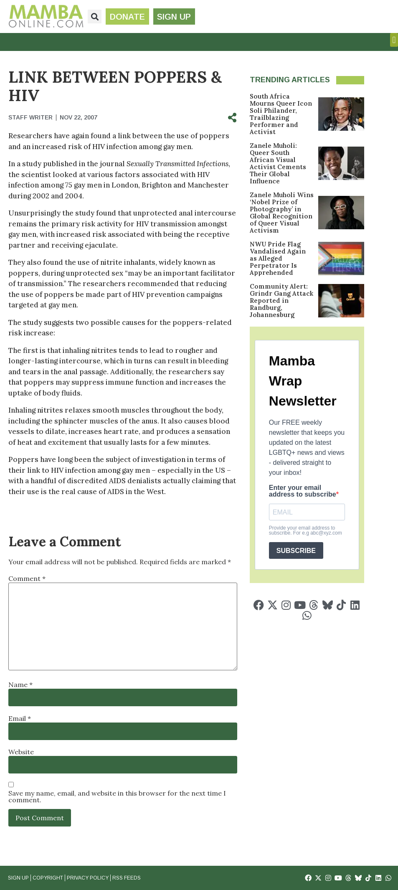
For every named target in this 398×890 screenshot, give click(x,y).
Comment (27, 578)
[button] (94, 16)
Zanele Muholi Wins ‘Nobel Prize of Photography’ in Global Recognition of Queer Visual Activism (282, 212)
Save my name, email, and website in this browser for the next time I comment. (117, 796)
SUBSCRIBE (296, 550)
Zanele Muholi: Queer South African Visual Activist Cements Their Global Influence (278, 163)
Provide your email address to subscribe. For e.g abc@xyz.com (305, 530)
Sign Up (18, 878)
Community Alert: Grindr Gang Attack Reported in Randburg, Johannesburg (281, 300)
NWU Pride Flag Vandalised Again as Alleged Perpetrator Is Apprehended (278, 258)
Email (19, 718)
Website (21, 751)
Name (20, 684)
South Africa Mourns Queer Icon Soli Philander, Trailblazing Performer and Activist (281, 114)
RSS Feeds (126, 878)
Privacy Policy (88, 878)
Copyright (48, 878)
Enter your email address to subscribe (302, 491)
